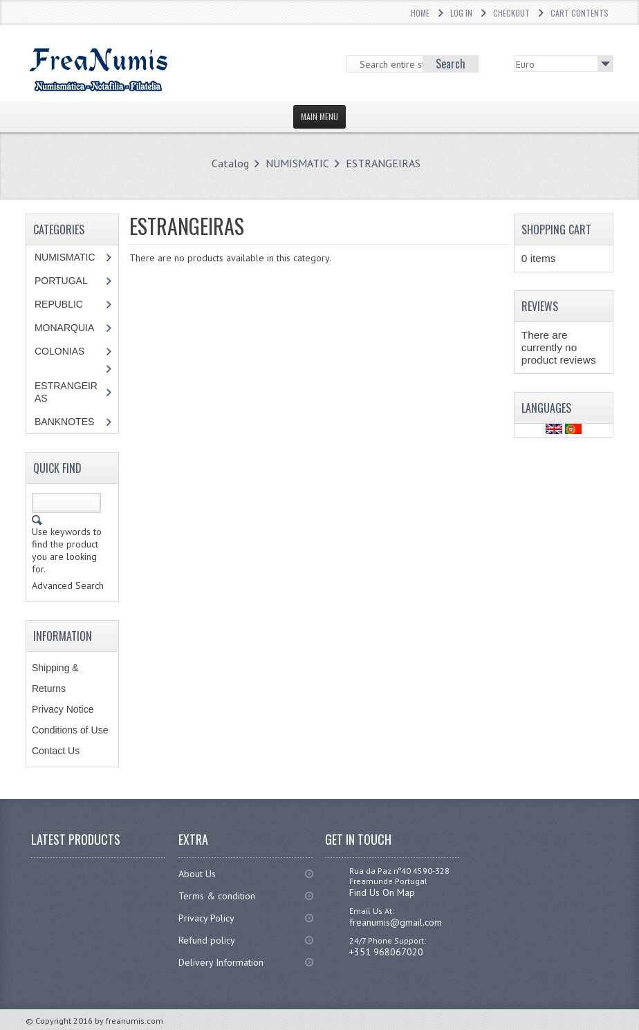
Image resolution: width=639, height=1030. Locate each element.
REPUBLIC (59, 304)
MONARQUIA (64, 327)
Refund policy (206, 940)
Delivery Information (220, 962)
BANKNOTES (64, 421)
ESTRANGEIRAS (383, 163)
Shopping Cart (556, 229)
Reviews (539, 306)
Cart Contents (579, 13)
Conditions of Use (70, 730)
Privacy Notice (62, 709)
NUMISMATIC (297, 163)
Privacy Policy (206, 918)
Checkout (511, 13)
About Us (197, 874)
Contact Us (56, 750)
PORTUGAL (61, 280)
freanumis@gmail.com (395, 922)
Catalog (230, 163)
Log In (461, 13)
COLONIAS (59, 351)
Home (420, 13)
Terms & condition (216, 896)
